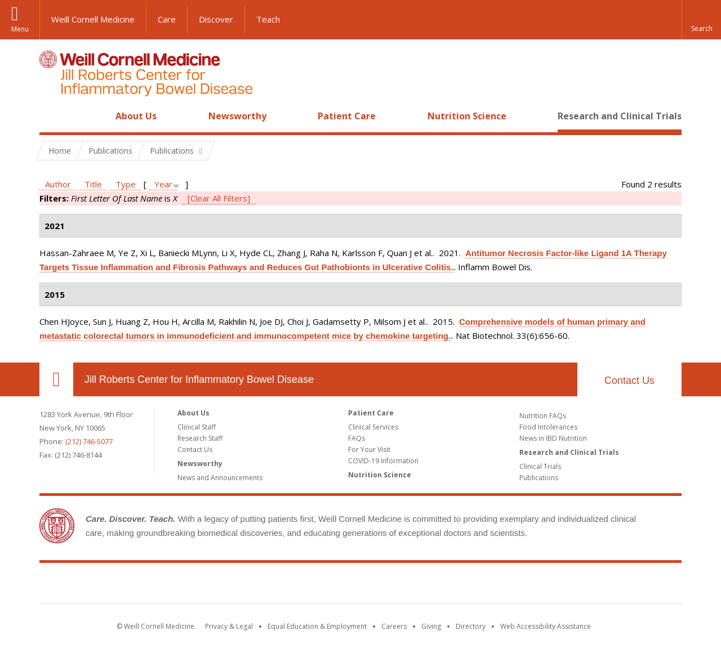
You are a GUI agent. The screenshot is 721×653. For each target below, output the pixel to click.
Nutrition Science (467, 116)
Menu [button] (20, 29)
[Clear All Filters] (219, 198)
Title (93, 184)
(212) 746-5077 (89, 441)
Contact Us (629, 380)
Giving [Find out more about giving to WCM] (431, 626)
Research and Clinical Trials (620, 116)
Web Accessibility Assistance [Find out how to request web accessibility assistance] (545, 626)
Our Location (56, 379)
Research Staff (199, 438)
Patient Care (347, 116)
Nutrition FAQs (542, 416)
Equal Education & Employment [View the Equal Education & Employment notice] (317, 626)
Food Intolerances (548, 427)
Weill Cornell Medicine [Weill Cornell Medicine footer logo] (278, 585)
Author (58, 184)
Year (163, 184)
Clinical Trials (540, 466)
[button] (701, 19)
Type (125, 184)
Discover (216, 19)
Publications (538, 477)
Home (52, 116)
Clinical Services (373, 427)
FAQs (356, 438)
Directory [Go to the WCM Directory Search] (471, 626)
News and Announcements (219, 477)
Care (167, 19)
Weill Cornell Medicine (93, 19)
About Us (136, 116)
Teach (268, 19)
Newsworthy (237, 116)
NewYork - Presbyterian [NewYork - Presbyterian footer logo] (455, 585)
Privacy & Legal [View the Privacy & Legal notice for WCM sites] (229, 626)
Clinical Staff (196, 427)
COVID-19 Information (383, 461)
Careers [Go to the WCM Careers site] (394, 626)
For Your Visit (369, 449)
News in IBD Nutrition (553, 438)
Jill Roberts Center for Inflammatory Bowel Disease (199, 379)
